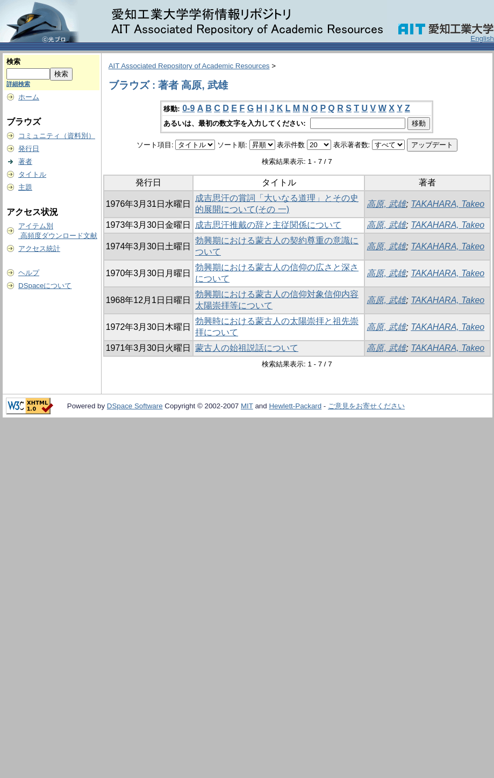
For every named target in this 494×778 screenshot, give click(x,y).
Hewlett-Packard (295, 406)
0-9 (188, 108)
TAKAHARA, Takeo (447, 203)
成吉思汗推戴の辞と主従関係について (268, 224)
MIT (247, 406)
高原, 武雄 (386, 203)
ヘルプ (28, 273)
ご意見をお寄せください (366, 406)
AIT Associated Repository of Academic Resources (189, 66)
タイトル (32, 174)
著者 (25, 161)
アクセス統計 (39, 248)
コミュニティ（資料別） (56, 136)
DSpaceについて (44, 286)
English (482, 38)
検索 (13, 61)
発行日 (28, 149)
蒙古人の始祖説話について (246, 347)
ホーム (28, 97)
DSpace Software (135, 406)
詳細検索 (18, 84)
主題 (25, 187)
